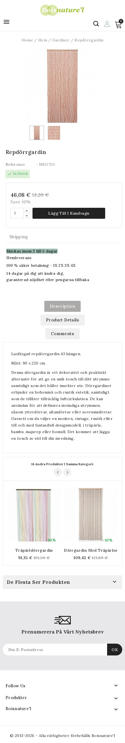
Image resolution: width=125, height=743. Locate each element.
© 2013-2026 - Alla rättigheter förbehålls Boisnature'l (62, 735)
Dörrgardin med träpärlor (91, 550)
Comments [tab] (62, 333)
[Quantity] (17, 213)
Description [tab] (62, 306)
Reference (15, 164)
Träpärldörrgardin (34, 550)
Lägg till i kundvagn (68, 213)
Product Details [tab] (62, 320)
